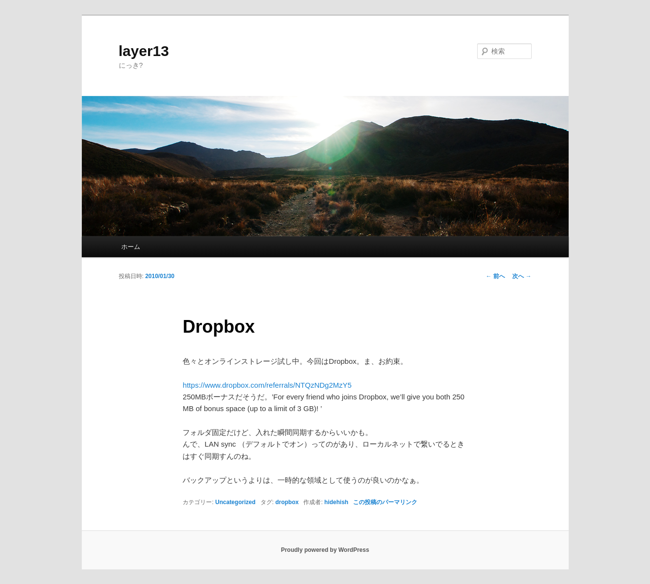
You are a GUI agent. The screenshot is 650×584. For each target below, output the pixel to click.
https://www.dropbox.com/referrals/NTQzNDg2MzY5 (267, 385)
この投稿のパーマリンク (385, 502)
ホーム (130, 246)
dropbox (286, 502)
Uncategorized (235, 502)
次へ (521, 276)
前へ (495, 276)
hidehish (336, 502)
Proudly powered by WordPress (325, 549)
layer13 (144, 51)
